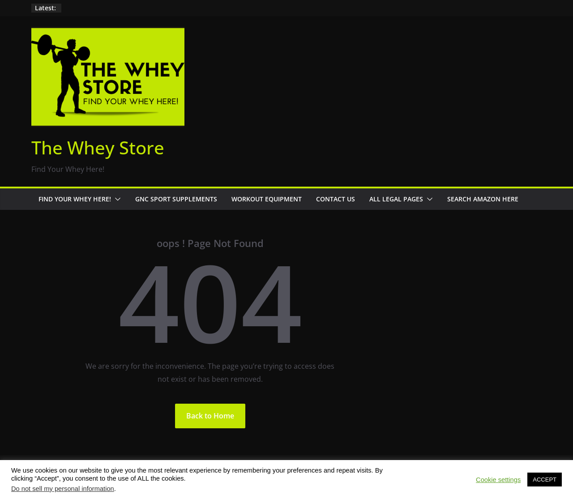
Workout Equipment (266, 199)
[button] (116, 199)
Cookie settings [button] (498, 479)
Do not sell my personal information (62, 488)
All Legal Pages (396, 199)
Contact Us (335, 199)
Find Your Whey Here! (74, 199)
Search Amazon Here (482, 199)
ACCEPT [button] (544, 479)
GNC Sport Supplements (176, 199)
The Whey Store (97, 147)
